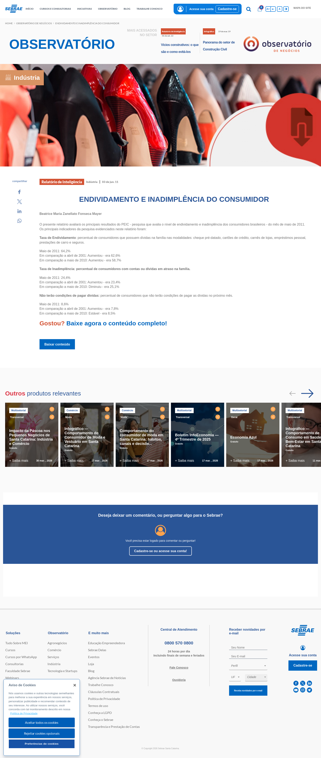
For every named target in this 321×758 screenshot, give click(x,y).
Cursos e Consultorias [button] (55, 8)
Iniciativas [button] (84, 8)
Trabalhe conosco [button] (150, 8)
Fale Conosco (179, 667)
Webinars (12, 678)
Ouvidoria (178, 680)
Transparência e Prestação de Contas (114, 726)
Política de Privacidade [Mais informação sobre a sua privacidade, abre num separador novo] (23, 713)
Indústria (53, 664)
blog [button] (127, 8)
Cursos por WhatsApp (21, 657)
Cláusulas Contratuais (103, 692)
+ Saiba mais (18, 460)
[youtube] (295, 690)
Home (9, 23)
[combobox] (248, 666)
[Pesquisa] (249, 9)
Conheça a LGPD (100, 713)
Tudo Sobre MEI (16, 643)
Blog (91, 671)
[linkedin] (309, 683)
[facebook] (295, 683)
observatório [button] (108, 8)
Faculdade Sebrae (17, 671)
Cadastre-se (227, 9)
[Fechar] (74, 685)
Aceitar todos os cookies (41, 722)
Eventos (93, 657)
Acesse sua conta (201, 9)
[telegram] (309, 690)
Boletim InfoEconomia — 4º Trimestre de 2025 (197, 437)
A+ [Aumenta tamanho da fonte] (268, 9)
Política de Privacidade (104, 699)
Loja (91, 664)
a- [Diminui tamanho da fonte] (273, 9)
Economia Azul (243, 437)
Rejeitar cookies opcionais (42, 733)
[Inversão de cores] (286, 9)
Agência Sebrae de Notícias (107, 678)
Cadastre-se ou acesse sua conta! (160, 551)
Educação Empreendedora (106, 643)
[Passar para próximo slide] (307, 393)
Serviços (53, 657)
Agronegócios (57, 643)
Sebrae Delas (97, 650)
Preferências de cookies (42, 743)
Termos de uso (98, 706)
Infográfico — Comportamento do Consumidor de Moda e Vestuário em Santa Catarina (84, 437)
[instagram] (302, 690)
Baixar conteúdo (57, 344)
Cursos (10, 650)
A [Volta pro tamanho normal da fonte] (279, 9)
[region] (41, 717)
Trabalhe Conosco (100, 685)
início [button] (30, 8)
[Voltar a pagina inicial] (14, 9)
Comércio (54, 650)
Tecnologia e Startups (62, 671)
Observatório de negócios (34, 23)
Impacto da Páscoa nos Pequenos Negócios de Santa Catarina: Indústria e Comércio (31, 437)
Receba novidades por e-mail (248, 691)
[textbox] (250, 666)
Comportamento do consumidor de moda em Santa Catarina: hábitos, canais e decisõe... (141, 437)
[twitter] (302, 683)
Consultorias (14, 664)
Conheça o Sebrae (100, 720)
